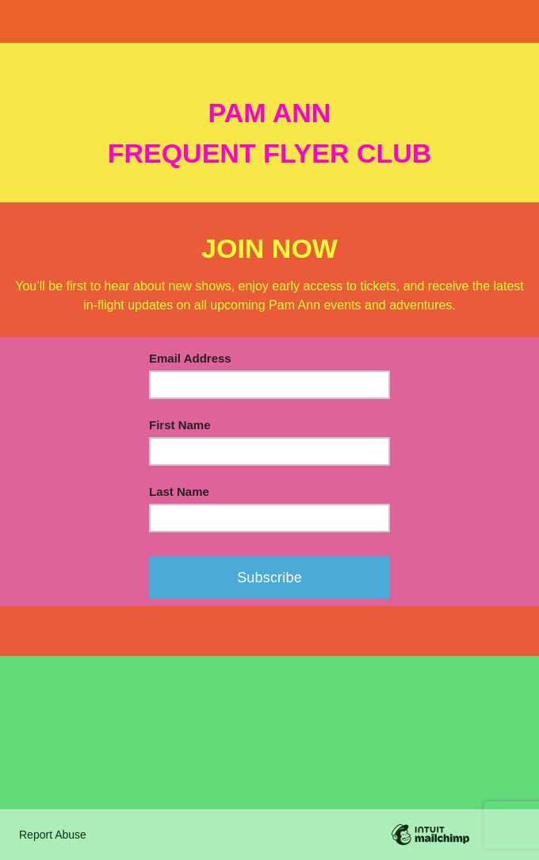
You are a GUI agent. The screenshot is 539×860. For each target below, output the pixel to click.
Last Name (179, 491)
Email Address (190, 358)
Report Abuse (52, 834)
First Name (180, 425)
